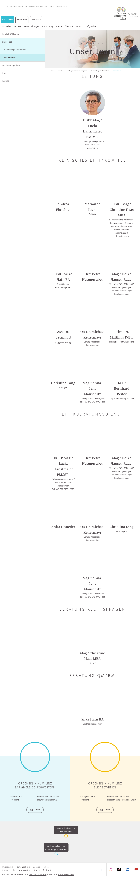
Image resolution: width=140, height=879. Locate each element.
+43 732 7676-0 (122, 796)
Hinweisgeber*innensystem (16, 870)
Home (52, 71)
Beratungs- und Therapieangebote (77, 71)
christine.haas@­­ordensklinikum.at (121, 234)
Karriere (17, 26)
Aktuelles (6, 26)
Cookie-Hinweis (41, 867)
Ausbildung (47, 26)
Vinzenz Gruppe (35, 6)
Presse (59, 26)
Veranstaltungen (31, 26)
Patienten (7, 19)
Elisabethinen (60, 6)
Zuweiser (36, 19)
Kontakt (79, 26)
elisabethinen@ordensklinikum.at (121, 800)
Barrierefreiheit (42, 870)
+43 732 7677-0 (52, 796)
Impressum (8, 867)
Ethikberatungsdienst (11, 65)
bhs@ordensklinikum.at (47, 800)
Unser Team (7, 42)
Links (4, 73)
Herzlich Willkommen (11, 34)
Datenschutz (23, 867)
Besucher (22, 19)
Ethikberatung (95, 71)
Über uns (69, 26)
